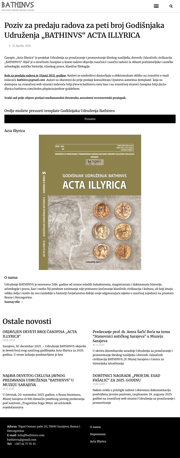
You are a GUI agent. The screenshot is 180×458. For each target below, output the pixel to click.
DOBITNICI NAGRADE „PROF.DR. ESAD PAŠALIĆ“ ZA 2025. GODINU (126, 377)
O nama (95, 427)
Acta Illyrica (14, 130)
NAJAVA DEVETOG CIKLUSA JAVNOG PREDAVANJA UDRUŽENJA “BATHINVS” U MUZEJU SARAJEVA (38, 380)
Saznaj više (12, 302)
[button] (156, 6)
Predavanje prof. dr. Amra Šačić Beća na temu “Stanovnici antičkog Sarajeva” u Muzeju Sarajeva (131, 336)
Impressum (98, 434)
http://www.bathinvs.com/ (84, 84)
